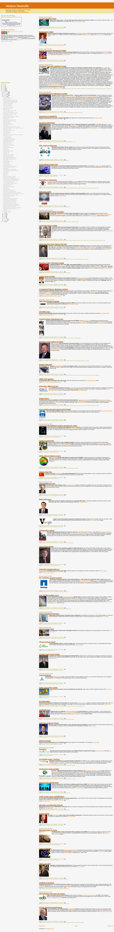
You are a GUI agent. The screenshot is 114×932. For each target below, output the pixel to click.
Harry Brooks (55, 542)
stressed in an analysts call (45, 294)
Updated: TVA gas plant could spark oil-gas (11, 205)
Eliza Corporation (73, 428)
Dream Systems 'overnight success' (9, 191)
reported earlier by (95, 128)
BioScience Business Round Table (48, 61)
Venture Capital (61, 28)
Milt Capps (16, 37)
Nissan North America (58, 744)
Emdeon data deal (45, 364)
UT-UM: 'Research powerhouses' (50, 907)
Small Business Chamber (58, 825)
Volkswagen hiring (6, 185)
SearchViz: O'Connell (7, 211)
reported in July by (84, 400)
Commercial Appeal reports (106, 911)
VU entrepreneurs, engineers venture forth (11, 178)
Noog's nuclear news (46, 629)
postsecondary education (66, 221)
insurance (52, 565)
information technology (49, 382)
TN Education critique (46, 530)
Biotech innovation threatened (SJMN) (52, 50)
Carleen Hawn (44, 88)
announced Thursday (68, 596)
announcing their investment (88, 895)
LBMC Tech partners (46, 379)
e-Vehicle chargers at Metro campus (10, 183)
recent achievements (85, 581)
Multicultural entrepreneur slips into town (10, 204)
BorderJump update (46, 32)
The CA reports (49, 807)
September (5, 95)
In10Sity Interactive (81, 278)
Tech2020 (44, 28)
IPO (48, 697)
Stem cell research (6, 197)
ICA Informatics (44, 701)
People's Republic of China (70, 141)
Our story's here (52, 658)
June (4, 214)
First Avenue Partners (59, 903)
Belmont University (45, 792)
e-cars (43, 176)
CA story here (98, 266)
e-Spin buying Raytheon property (9, 177)
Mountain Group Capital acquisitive (9, 199)
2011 (3, 88)
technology (60, 683)
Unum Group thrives (46, 546)
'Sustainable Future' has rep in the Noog (10, 194)
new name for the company (104, 400)
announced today (70, 485)
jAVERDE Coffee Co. (51, 650)
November (5, 93)
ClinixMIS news (44, 312)
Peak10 (57, 375)
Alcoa (43, 405)
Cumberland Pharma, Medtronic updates (53, 289)
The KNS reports (75, 533)
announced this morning (107, 410)
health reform (74, 88)
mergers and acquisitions (64, 405)
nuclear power (53, 638)
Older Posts (110, 925)
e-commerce (54, 45)
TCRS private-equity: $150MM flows (51, 796)
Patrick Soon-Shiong (106, 71)
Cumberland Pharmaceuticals (47, 296)
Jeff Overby (58, 792)
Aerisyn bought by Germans (49, 614)
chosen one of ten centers (68, 712)
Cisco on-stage (6, 171)
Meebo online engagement (8, 184)
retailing (62, 160)
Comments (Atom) (49, 928)
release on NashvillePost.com (93, 770)
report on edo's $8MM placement (54, 897)
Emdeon (48, 375)
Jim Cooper (96, 88)
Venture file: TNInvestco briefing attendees (11, 179)
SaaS (57, 683)
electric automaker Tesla (70, 850)
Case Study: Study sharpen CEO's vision (10, 170)
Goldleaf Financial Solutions (47, 888)
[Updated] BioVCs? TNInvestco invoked (53, 94)
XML (84, 706)
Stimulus (57, 452)
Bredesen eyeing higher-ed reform (51, 342)
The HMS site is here (73, 304)
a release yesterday (101, 443)
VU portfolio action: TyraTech (49, 759)
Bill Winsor (44, 670)
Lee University (42, 570)
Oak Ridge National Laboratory (72, 468)
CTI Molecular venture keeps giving (9, 169)
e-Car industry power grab (48, 164)
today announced (82, 703)
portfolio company (83, 762)
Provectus (42, 749)
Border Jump (49, 45)
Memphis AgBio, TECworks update (51, 263)
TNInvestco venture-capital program (90, 96)
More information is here (79, 21)
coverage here (107, 704)
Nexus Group (53, 375)
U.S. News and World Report (47, 719)
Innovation (51, 591)
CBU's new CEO (45, 864)
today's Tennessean (70, 96)
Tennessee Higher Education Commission (81, 360)
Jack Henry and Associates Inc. (58, 888)
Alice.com (44, 160)
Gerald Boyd (63, 249)
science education (51, 572)
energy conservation (50, 744)
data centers (44, 375)
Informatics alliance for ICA (48, 386)
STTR (70, 608)
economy (59, 259)
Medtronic (59, 296)
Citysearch (44, 778)
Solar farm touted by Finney (49, 723)
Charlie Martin (50, 88)
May (4, 215)
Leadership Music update (48, 225)
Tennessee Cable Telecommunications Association (61, 206)
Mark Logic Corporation (78, 706)
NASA (51, 468)
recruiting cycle (93, 215)
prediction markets (52, 683)
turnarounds (80, 405)
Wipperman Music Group (100, 240)
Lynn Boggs (67, 888)
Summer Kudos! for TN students (9, 190)
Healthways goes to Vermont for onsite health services (13, 193)
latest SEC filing (59, 366)
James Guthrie (56, 922)
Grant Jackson (83, 323)
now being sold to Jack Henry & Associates (61, 885)
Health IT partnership (46, 441)
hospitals (52, 495)
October (5, 94)
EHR (47, 315)
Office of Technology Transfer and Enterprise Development (52, 765)
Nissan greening (45, 741)
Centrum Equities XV (48, 405)
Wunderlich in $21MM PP (48, 116)
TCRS (48, 801)
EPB (47, 206)
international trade (60, 45)
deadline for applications (73, 599)
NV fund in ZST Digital (47, 123)
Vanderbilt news (44, 710)
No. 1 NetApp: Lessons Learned (50, 578)
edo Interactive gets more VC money (52, 894)
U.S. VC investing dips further (8, 182)
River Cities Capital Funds (76, 321)
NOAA (65, 468)
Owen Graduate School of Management (54, 221)
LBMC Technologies (56, 382)
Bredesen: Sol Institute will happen (9, 176)
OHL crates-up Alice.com (48, 145)
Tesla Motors (102, 851)
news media (64, 778)
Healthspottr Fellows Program (55, 85)
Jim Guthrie (71, 909)
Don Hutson (56, 815)
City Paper (87, 34)
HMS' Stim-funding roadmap (49, 301)
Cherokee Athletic (52, 181)
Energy (51, 176)
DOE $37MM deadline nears (49, 595)
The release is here (105, 313)
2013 (3, 85)
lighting (46, 515)
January (5, 220)
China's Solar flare (45, 472)
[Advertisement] (9, 52)
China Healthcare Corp (47, 483)
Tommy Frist (64, 495)
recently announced (60, 214)
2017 (3, 84)
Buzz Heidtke (44, 141)
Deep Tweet (5, 172)
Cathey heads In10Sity (47, 276)
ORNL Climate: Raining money (50, 456)
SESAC (88, 240)
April (4, 216)
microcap (55, 141)
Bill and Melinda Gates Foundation (48, 809)
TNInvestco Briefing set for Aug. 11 (9, 201)
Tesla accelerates (45, 848)
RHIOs (54, 452)
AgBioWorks (109, 265)
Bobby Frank (44, 45)
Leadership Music (75, 240)
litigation (49, 206)
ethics (48, 591)
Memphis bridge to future (48, 830)
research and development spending (71, 112)
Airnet (43, 382)
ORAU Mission (6, 168)
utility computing (91, 375)
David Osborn (48, 670)
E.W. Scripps (44, 420)
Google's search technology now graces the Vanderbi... (13, 134)
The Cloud (86, 375)
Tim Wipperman (93, 240)
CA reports (93, 725)
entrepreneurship (50, 825)
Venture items (44, 398)
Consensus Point (58, 676)
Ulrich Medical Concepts (61, 394)
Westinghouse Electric (60, 638)
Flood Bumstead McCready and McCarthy (54, 240)
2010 (3, 89)
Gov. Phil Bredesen (64, 88)
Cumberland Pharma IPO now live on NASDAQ (12, 192)
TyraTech (65, 765)
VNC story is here (65, 799)
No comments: (61, 27)
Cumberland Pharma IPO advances (9, 200)
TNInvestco (80, 112)
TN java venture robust (47, 642)
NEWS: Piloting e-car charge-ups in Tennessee (12, 207)
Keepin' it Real (44, 814)
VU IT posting (93, 520)
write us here (20, 39)
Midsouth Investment (61, 141)
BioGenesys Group (45, 112)
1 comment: (60, 87)
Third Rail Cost (109, 88)
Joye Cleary (57, 112)
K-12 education (76, 259)
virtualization (97, 375)
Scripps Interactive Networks (61, 420)
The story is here (83, 502)
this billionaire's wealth (85, 73)
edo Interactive (52, 903)
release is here (99, 118)
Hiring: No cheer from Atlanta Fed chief (53, 244)
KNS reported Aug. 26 (56, 349)
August (4, 96)
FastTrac (48, 272)
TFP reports (56, 343)
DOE (49, 468)
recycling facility (58, 402)
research (60, 360)
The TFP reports (62, 195)
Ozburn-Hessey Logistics (55, 160)
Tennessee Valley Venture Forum (52, 28)
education (44, 922)
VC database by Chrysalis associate (10, 202)
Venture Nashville (17, 6)
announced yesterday (75, 387)
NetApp (56, 591)
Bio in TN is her (65, 54)
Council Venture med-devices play (51, 319)
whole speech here (79, 248)
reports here (62, 265)
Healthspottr (83, 88)
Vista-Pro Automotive (87, 405)
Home (76, 925)
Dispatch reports (98, 165)
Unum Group (57, 565)
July (4, 213)
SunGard (82, 375)
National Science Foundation (58, 468)
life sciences (62, 61)
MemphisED (58, 844)
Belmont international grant (49, 783)
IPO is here (47, 293)
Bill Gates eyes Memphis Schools (51, 805)
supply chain (66, 160)
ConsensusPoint (45, 675)
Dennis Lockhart (45, 259)
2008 (3, 221)
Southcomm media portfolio (49, 769)
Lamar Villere (44, 801)
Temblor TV (5, 175)
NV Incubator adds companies (8, 186)
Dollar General (44, 697)
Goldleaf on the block (46, 883)
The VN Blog (31, 37)
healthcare (79, 88)
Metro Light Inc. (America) (58, 515)
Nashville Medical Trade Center (57, 670)
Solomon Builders (76, 375)
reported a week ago (85, 533)
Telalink (74, 778)
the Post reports (81, 402)
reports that (58, 473)
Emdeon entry (5, 187)
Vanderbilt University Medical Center (56, 526)
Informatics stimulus (7, 189)
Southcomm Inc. (69, 778)
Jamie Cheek (65, 240)
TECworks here (107, 268)
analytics (43, 706)
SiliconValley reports (85, 580)
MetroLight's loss (45, 499)
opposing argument (79, 101)
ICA (49, 387)
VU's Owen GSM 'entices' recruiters (51, 212)
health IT (69, 88)
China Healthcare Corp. (46, 495)
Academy (75, 181)
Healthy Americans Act (54, 84)
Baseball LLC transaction (48, 180)
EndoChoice (86, 320)
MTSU (80, 240)
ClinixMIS (43, 315)
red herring (73, 125)
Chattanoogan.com (91, 248)
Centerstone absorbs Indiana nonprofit (10, 198)
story (100, 34)
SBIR (64, 608)
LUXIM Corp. (50, 515)
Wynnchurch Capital (95, 405)
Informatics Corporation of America (50, 394)
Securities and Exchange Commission (66, 375)
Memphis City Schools (65, 809)
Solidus (81, 772)
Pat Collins (84, 240)
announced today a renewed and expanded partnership (62, 763)
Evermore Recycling (56, 405)
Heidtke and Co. (50, 141)
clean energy (44, 478)
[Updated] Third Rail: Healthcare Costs (52, 66)
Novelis (71, 405)
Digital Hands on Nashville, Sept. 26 (10, 208)
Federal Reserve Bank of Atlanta (67, 259)
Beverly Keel (44, 240)
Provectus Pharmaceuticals (47, 755)
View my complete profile (6, 41)
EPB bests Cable (45, 192)
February (5, 219)
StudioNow (5, 209)
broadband (44, 206)
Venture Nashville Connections (16, 31)
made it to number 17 (76, 713)
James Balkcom (101, 323)
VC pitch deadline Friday (47, 18)
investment (55, 296)
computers (44, 744)
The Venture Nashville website (14, 38)
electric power (47, 176)
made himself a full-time (80, 33)
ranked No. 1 (97, 580)
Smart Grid (55, 176)
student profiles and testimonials (103, 214)
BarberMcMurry (45, 285)
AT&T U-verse (5, 174)
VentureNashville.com (23, 12)
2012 (3, 87)
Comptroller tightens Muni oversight (9, 206)
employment (44, 221)
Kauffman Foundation (54, 272)
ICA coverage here (83, 390)
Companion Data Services (50, 706)
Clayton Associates (45, 903)
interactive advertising (51, 420)
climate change (45, 468)
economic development (52, 259)
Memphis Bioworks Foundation (64, 272)
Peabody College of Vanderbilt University (66, 922)
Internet (61, 285)
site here (104, 67)
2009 (3, 90)
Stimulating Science (7, 212)
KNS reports (107, 249)
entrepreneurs (44, 650)
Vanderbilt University (75, 221)
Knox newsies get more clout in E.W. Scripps (55, 409)
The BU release (80, 787)
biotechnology (57, 61)
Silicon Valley (60, 591)
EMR (49, 315)
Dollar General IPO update (48, 688)
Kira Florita (70, 240)
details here (91, 268)
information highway (89, 88)
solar (58, 478)
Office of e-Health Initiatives (63, 444)
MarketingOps (48, 778)
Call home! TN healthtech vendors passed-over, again (58, 426)
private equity (75, 405)
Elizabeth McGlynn (56, 88)
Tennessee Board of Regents (68, 360)
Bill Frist (43, 542)
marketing (65, 285)
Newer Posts (42, 925)
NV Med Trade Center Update (49, 654)
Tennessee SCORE (105, 532)
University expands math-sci (49, 569)
